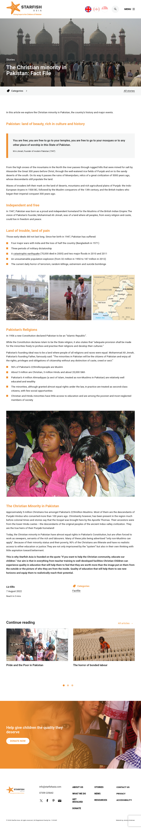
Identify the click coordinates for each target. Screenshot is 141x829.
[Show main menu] (129, 9)
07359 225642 (46, 793)
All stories (129, 90)
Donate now (18, 743)
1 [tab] (64, 686)
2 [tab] (68, 686)
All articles (124, 623)
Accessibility (124, 800)
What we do (79, 793)
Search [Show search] (115, 9)
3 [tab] (72, 686)
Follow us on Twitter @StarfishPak (41, 800)
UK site (84, 8)
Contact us (123, 787)
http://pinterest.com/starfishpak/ (53, 800)
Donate (76, 808)
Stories (99, 787)
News (97, 793)
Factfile (76, 590)
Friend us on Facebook (47, 800)
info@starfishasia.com (50, 787)
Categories (17, 90)
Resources (100, 800)
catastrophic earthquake (26, 253)
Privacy (121, 793)
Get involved (77, 800)
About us (77, 787)
